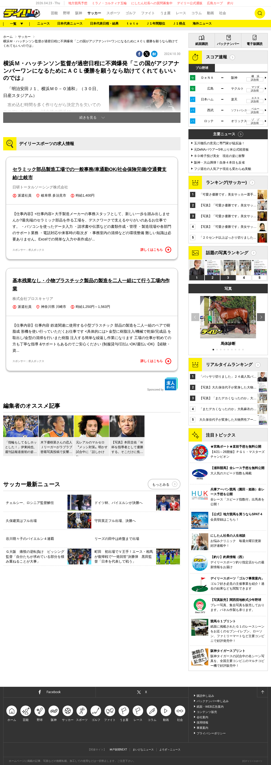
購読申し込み (205, 695)
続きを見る (88, 117)
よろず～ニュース (169, 749)
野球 (66, 13)
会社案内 (202, 717)
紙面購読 (201, 44)
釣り (230, 3)
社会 (222, 13)
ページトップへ (262, 692)
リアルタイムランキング (229, 364)
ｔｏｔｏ (132, 23)
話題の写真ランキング (227, 253)
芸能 (54, 13)
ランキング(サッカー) (226, 182)
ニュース (43, 23)
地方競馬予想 (77, 3)
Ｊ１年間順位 (155, 23)
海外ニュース (202, 23)
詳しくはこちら (156, 250)
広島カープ (215, 3)
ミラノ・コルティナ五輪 (109, 3)
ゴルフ (130, 13)
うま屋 (165, 13)
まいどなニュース (143, 749)
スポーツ (113, 13)
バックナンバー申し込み (213, 701)
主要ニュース (224, 134)
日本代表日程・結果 (104, 23)
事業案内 (202, 727)
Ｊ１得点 (179, 23)
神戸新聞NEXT (118, 749)
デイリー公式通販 (189, 3)
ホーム (8, 37)
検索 (260, 13)
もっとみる (160, 484)
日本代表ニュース (70, 23)
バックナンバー (228, 44)
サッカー (94, 13)
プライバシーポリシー (211, 733)
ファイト (148, 13)
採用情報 (202, 722)
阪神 (78, 13)
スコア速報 (216, 57)
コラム (196, 13)
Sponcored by (162, 384)
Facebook (54, 692)
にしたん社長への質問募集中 (152, 3)
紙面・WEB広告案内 (210, 706)
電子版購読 (255, 44)
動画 (210, 13)
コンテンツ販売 (207, 711)
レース (181, 13)
